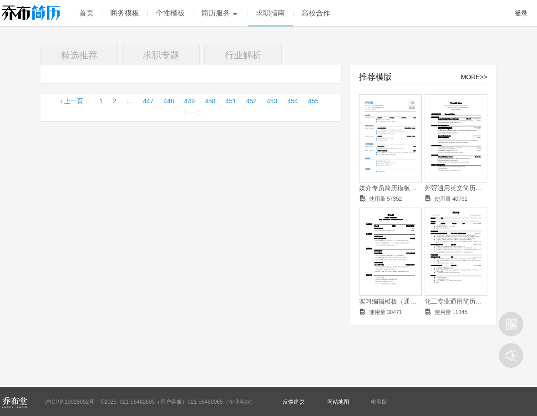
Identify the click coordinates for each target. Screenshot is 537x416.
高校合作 (315, 13)
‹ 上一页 (72, 101)
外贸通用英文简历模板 (456, 188)
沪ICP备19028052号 (69, 402)
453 (272, 101)
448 (168, 101)
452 (251, 101)
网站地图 (338, 402)
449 (189, 101)
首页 (86, 13)
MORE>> (474, 77)
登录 (521, 13)
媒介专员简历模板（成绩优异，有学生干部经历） (390, 188)
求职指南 (270, 13)
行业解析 (243, 55)
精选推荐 (79, 55)
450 (210, 101)
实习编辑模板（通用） (390, 301)
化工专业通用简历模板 (456, 301)
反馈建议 (293, 402)
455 (313, 101)
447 (148, 101)
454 (292, 101)
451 (230, 101)
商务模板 (124, 13)
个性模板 (170, 13)
